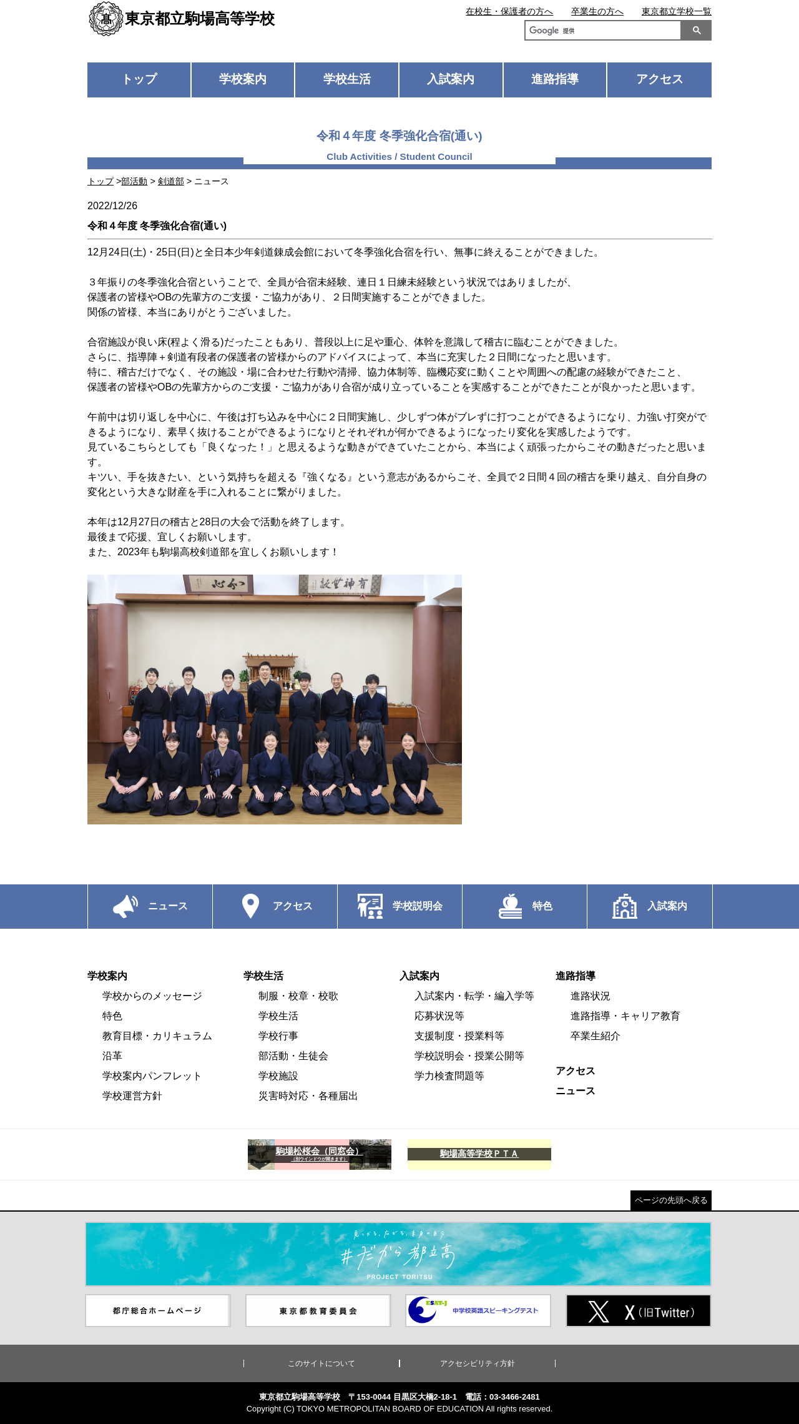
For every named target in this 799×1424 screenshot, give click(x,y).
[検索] (600, 31)
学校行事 (278, 1036)
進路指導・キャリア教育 (625, 1016)
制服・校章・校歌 (298, 996)
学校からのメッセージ (152, 996)
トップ (139, 79)
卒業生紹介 (595, 1036)
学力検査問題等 (449, 1075)
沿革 (112, 1056)
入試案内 (450, 79)
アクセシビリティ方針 (477, 1363)
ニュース (576, 1090)
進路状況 (590, 996)
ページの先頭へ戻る (671, 1200)
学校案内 (243, 79)
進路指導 (555, 79)
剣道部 (171, 181)
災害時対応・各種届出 (308, 1095)
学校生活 (347, 79)
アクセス (660, 79)
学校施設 (278, 1075)
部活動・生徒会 (293, 1056)
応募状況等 (439, 1016)
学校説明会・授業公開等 (469, 1056)
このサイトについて (321, 1363)
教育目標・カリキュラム (157, 1036)
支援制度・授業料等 (459, 1036)
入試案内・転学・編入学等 (474, 996)
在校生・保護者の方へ (509, 11)
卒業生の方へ (597, 11)
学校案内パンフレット (152, 1075)
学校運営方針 (132, 1095)
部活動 (134, 181)
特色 (112, 1016)
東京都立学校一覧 (677, 11)
